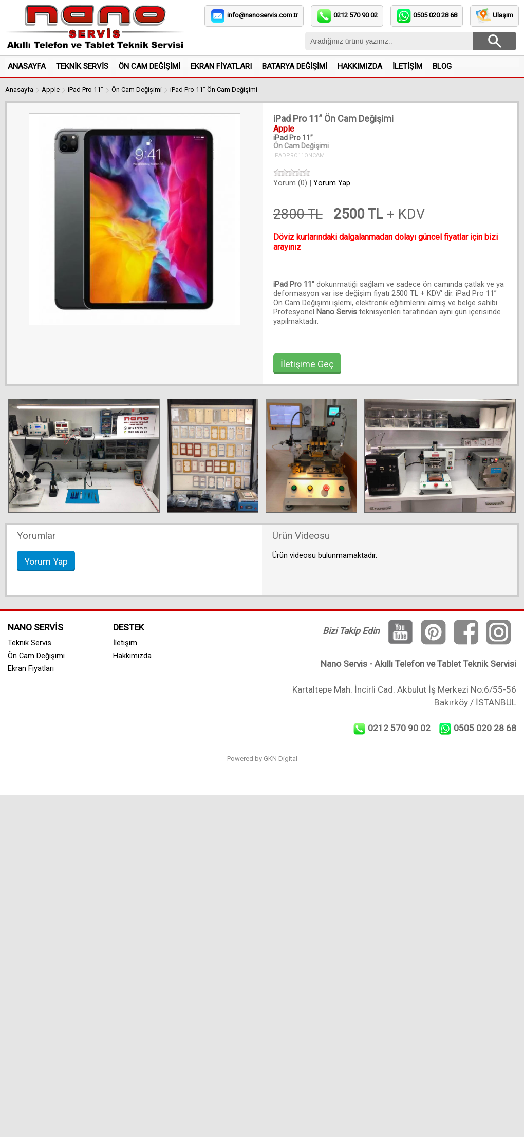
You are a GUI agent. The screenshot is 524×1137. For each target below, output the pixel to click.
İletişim (125, 642)
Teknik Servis (29, 642)
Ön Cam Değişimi (136, 90)
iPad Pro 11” (85, 90)
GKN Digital (280, 758)
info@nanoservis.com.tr (262, 15)
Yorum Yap (331, 183)
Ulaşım (503, 15)
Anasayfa (19, 90)
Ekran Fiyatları (31, 668)
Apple (51, 90)
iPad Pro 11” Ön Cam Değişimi (213, 90)
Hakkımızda (132, 655)
